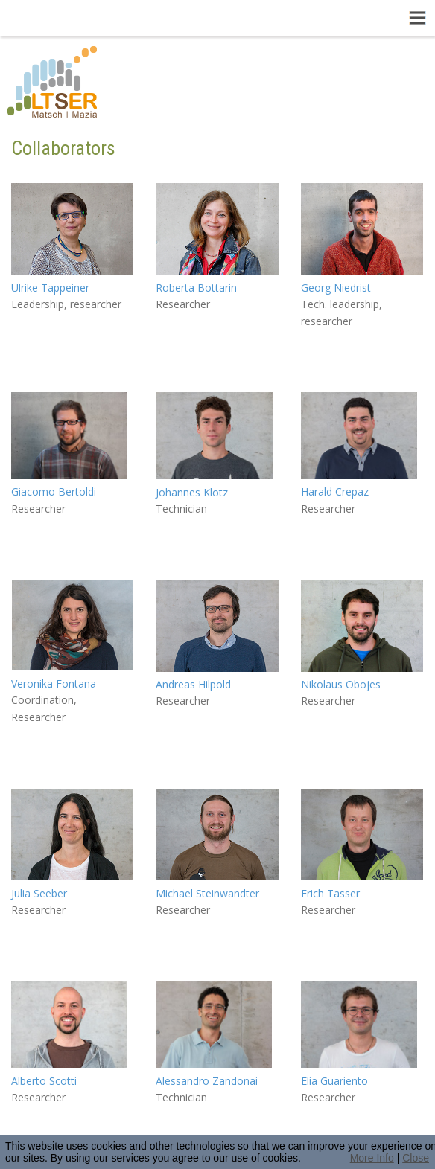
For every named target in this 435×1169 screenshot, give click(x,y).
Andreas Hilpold (193, 684)
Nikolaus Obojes (341, 684)
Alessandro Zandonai (207, 1081)
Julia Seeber (39, 893)
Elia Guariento (334, 1081)
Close (415, 1158)
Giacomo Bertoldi (53, 491)
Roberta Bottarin (196, 288)
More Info (372, 1158)
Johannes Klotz (192, 492)
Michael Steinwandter (207, 893)
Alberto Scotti (44, 1081)
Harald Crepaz (335, 491)
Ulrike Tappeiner (50, 288)
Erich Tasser (330, 893)
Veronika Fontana (53, 683)
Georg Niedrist (336, 288)
